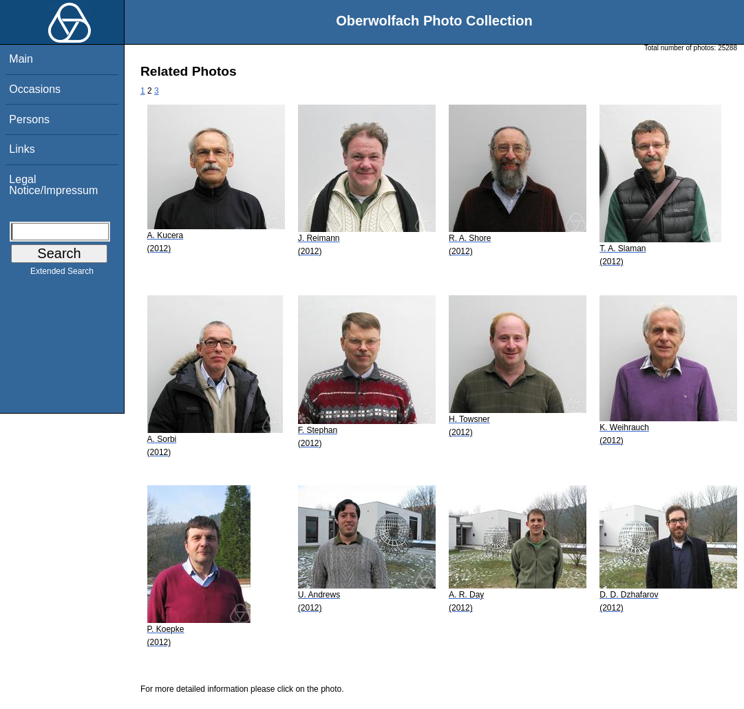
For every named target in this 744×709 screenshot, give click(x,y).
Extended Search (62, 274)
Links (21, 149)
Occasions (35, 89)
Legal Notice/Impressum (53, 184)
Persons (29, 119)
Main (21, 59)
